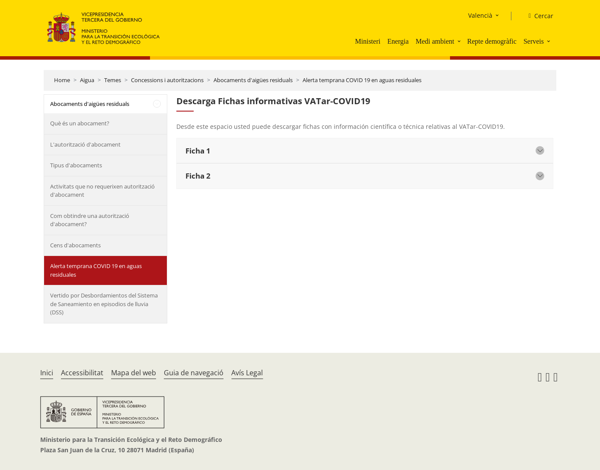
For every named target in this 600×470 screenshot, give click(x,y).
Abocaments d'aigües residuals (253, 80)
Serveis (533, 41)
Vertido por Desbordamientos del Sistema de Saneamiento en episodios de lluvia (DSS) (104, 303)
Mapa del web (133, 372)
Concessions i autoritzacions (167, 80)
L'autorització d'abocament (85, 144)
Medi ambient (434, 41)
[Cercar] (537, 16)
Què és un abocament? (79, 123)
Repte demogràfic (492, 41)
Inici (46, 372)
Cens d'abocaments (75, 245)
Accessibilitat (82, 372)
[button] (460, 41)
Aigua (87, 80)
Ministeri (367, 41)
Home (62, 80)
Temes (112, 80)
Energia (398, 41)
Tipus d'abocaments (76, 165)
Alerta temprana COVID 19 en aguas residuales (362, 80)
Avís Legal (247, 372)
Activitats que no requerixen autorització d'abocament (102, 190)
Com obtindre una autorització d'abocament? (89, 220)
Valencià (480, 15)
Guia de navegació (193, 372)
